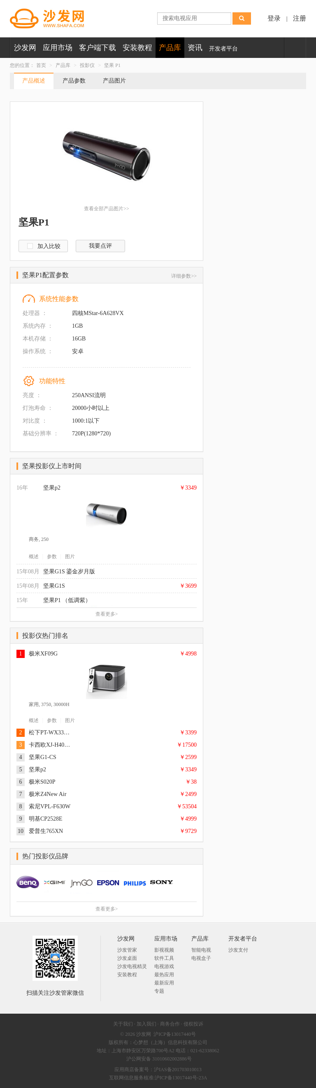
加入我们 (146, 1024)
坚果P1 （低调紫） (67, 600)
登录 (274, 18)
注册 (299, 18)
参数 (52, 556)
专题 (159, 991)
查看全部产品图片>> (106, 209)
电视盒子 (201, 958)
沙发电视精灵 (132, 966)
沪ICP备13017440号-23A (181, 1078)
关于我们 (123, 1024)
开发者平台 (223, 49)
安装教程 (137, 48)
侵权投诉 (193, 1024)
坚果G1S (54, 586)
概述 (34, 556)
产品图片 (114, 81)
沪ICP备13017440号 (174, 1034)
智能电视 (201, 950)
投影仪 (87, 65)
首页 (41, 65)
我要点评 (100, 246)
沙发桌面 (127, 958)
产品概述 (33, 81)
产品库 (170, 48)
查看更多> (106, 614)
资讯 (195, 48)
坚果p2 (51, 488)
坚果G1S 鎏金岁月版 (69, 571)
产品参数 (74, 81)
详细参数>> (184, 276)
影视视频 (164, 950)
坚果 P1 (112, 65)
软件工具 (164, 958)
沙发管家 (127, 950)
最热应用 (164, 975)
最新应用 (164, 983)
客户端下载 (97, 48)
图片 (70, 556)
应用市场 (57, 48)
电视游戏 (164, 966)
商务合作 (170, 1024)
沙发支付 (238, 950)
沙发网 (25, 48)
